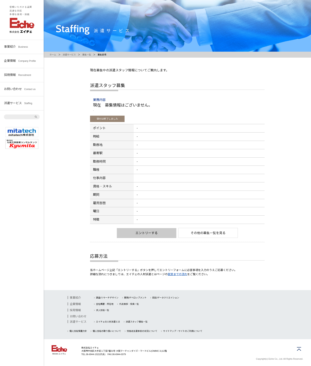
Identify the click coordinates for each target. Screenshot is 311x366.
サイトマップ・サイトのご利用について (182, 331)
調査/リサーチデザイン (107, 297)
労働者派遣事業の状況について (142, 331)
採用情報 (17, 75)
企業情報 (20, 60)
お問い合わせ (20, 89)
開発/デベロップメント (135, 297)
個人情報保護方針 (78, 331)
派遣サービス (18, 103)
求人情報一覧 (102, 310)
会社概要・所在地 (104, 304)
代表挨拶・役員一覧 (129, 304)
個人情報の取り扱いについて (107, 331)
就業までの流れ (177, 274)
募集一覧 (86, 54)
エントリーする (146, 233)
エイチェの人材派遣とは (108, 321)
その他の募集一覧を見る (208, 233)
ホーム (53, 54)
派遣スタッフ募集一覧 (137, 321)
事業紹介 (16, 46)
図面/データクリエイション (165, 297)
